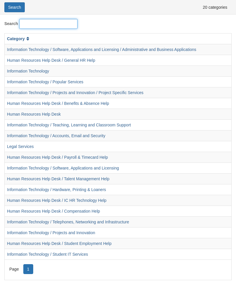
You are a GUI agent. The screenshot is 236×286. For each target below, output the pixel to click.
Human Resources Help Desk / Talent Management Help (58, 178)
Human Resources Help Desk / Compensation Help (53, 211)
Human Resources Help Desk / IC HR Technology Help (56, 200)
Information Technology (28, 71)
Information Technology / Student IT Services (47, 254)
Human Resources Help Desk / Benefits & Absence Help (58, 103)
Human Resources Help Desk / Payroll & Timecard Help (57, 157)
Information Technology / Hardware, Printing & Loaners (56, 189)
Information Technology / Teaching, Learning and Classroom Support (69, 125)
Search (11, 23)
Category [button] (18, 38)
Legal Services (20, 146)
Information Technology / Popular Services (45, 82)
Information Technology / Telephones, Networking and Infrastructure (68, 222)
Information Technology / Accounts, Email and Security (56, 135)
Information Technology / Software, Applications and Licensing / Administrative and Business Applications (101, 49)
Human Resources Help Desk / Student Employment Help (59, 243)
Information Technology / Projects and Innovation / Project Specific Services (75, 92)
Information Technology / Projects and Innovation (51, 232)
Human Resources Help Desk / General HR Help (51, 60)
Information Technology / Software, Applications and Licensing (63, 168)
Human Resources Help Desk (34, 114)
